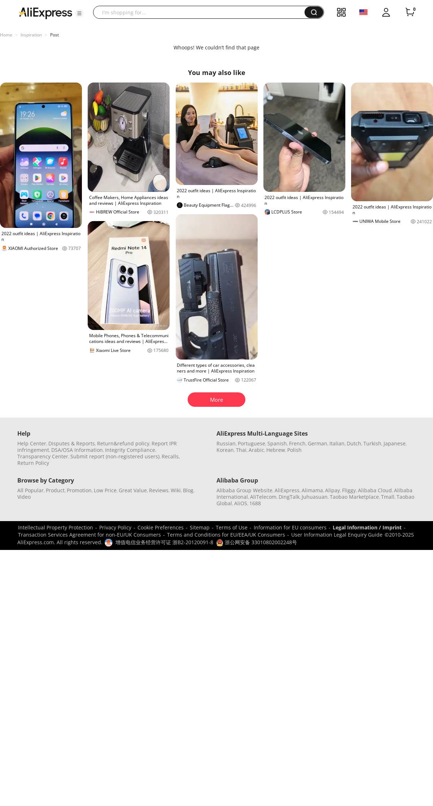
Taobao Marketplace (354, 496)
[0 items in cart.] (410, 12)
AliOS (240, 503)
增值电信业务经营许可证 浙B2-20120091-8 (164, 542)
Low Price (105, 490)
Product (55, 490)
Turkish (372, 443)
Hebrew (275, 449)
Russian (226, 443)
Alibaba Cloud (375, 490)
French (297, 443)
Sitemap (200, 527)
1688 (255, 503)
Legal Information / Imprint (367, 527)
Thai (241, 449)
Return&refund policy (123, 443)
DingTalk (289, 496)
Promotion (79, 490)
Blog (188, 490)
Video (24, 496)
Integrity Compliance (130, 449)
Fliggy (349, 490)
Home (6, 35)
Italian (337, 443)
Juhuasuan (315, 496)
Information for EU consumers (290, 527)
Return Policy (33, 462)
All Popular (30, 490)
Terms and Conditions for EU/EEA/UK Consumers (226, 534)
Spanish (277, 443)
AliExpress (287, 490)
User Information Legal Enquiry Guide (336, 534)
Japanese (395, 443)
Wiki (176, 490)
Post (54, 35)
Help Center (31, 443)
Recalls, (171, 456)
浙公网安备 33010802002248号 (256, 542)
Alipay (332, 490)
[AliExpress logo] (45, 12)
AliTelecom (263, 496)
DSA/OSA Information (77, 449)
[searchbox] (202, 12)
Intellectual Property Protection (55, 527)
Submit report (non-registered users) (114, 456)
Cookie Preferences (160, 527)
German (317, 443)
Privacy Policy (115, 527)
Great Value (133, 490)
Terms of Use (232, 527)
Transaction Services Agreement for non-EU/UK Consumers (89, 534)
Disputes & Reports (71, 443)
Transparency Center (42, 456)
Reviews (159, 490)
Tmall (387, 496)
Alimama (312, 490)
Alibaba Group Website (244, 490)
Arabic (256, 449)
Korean (225, 449)
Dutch (354, 443)
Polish (294, 449)
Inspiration (31, 35)
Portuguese (251, 443)
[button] (79, 13)
